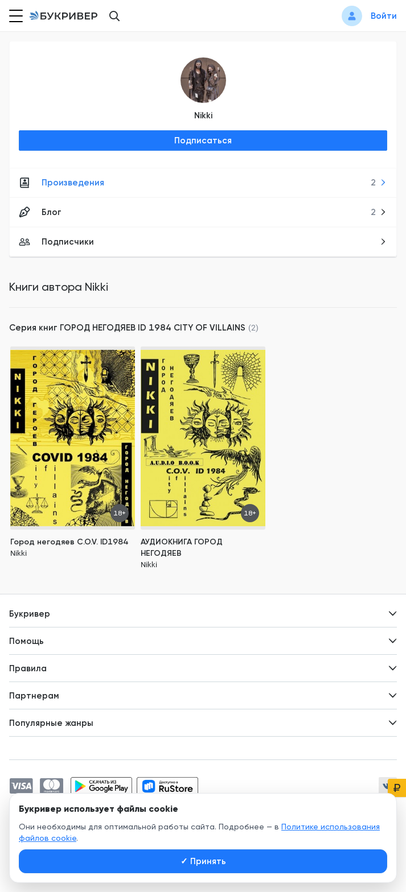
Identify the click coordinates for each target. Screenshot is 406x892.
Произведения (203, 182)
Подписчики (203, 241)
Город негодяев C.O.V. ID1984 (69, 542)
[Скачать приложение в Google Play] (101, 786)
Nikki (203, 115)
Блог (203, 212)
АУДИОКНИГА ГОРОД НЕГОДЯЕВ (182, 547)
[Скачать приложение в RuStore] (167, 786)
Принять (203, 861)
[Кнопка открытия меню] (15, 16)
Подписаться (203, 140)
